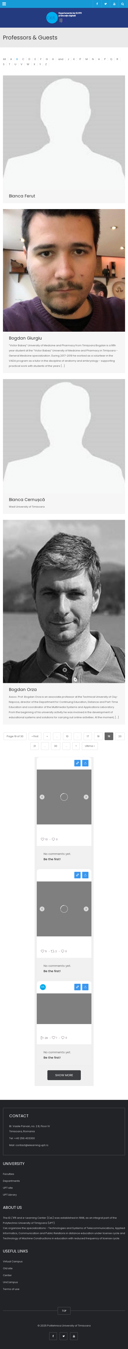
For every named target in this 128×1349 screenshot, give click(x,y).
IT (80, 59)
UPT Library (10, 1195)
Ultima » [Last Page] (90, 746)
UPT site (8, 1188)
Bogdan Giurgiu (25, 338)
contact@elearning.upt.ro (32, 1145)
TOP (64, 1310)
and (60, 59)
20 (120, 736)
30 (55, 746)
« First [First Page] (35, 736)
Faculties (8, 1174)
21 (34, 746)
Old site (8, 1268)
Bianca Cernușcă (27, 499)
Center (7, 1275)
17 (88, 736)
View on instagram (77, 763)
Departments (11, 1181)
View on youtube (77, 987)
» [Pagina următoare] (76, 746)
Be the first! (52, 859)
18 (98, 736)
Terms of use (11, 1289)
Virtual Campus (13, 1261)
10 (67, 736)
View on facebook (77, 875)
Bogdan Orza (23, 689)
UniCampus (10, 1282)
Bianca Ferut (22, 196)
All (4, 59)
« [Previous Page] (47, 736)
